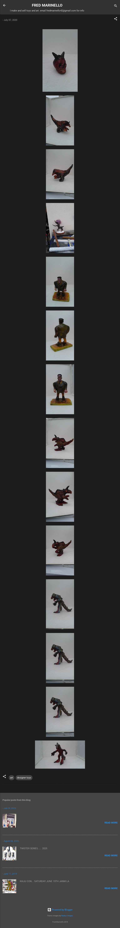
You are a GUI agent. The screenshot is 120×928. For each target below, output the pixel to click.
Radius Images (67, 916)
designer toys (24, 777)
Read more (111, 822)
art (11, 777)
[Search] (116, 6)
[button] (116, 19)
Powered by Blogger (60, 909)
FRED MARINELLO (47, 5)
